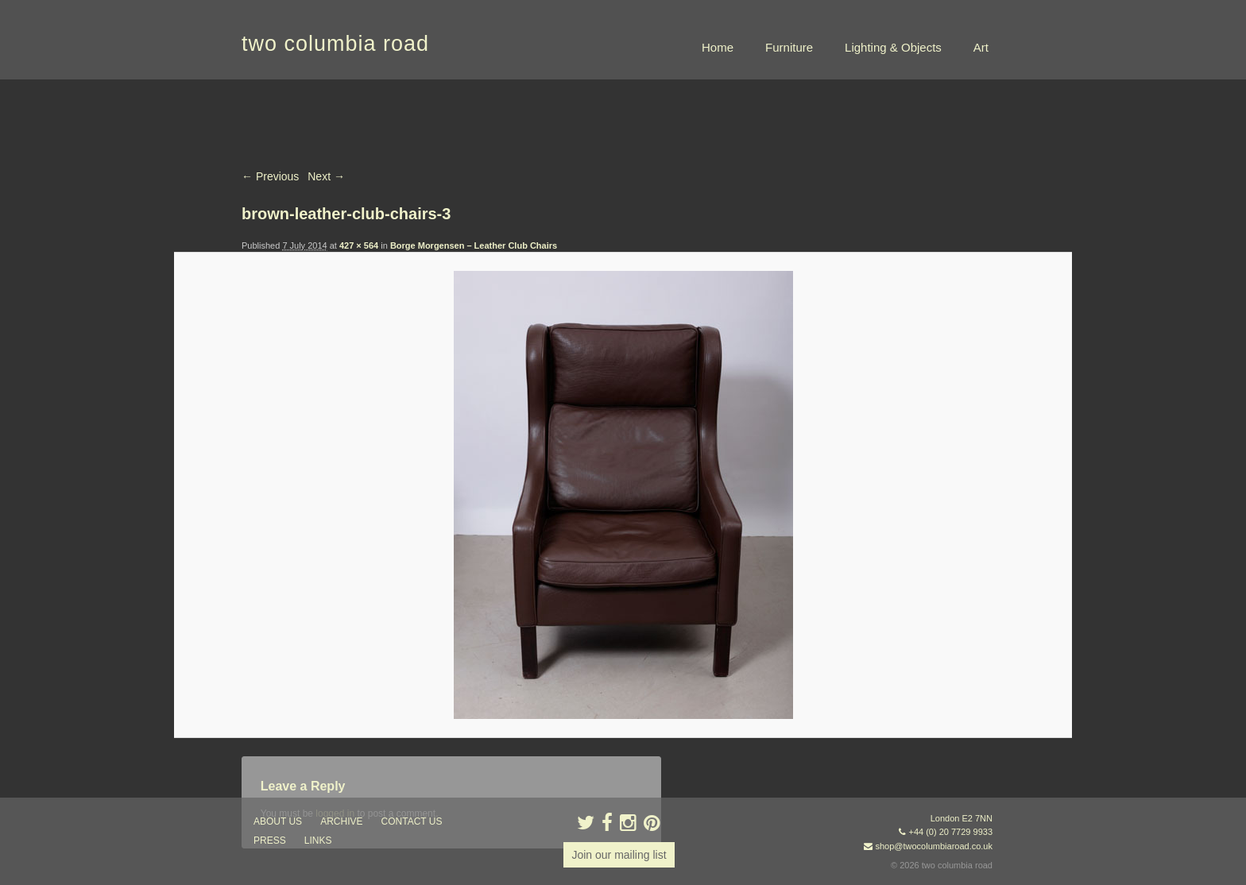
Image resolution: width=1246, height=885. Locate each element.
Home (717, 47)
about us (277, 821)
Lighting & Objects (893, 47)
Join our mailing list (618, 854)
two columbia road (335, 44)
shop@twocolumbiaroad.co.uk (934, 846)
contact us (412, 821)
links (318, 840)
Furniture (789, 47)
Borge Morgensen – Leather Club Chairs (473, 245)
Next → (326, 176)
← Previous (270, 176)
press (269, 840)
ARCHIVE (341, 821)
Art (981, 47)
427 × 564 (358, 245)
